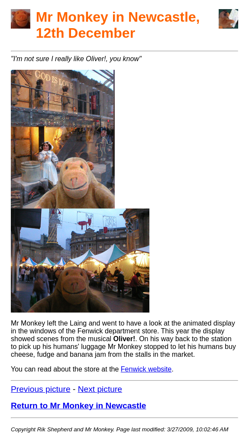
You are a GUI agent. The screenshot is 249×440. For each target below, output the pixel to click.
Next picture (100, 389)
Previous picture (41, 389)
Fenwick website (146, 369)
